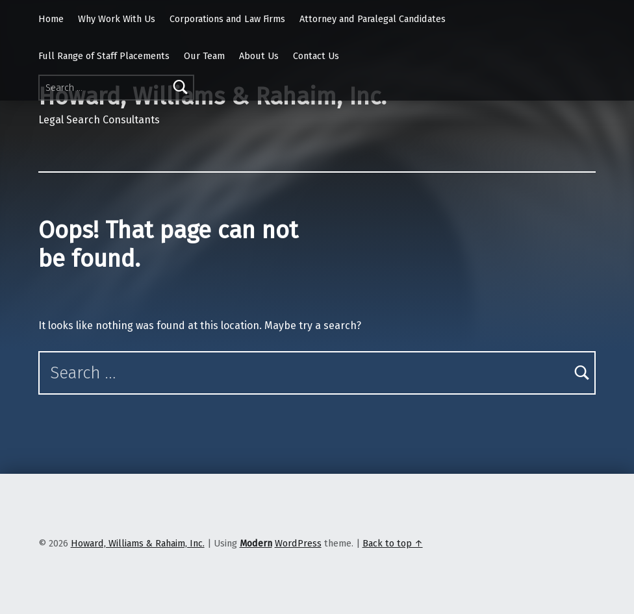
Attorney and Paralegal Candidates (372, 19)
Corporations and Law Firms (227, 19)
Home (51, 19)
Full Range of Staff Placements (104, 56)
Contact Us (316, 56)
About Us (259, 56)
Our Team (204, 56)
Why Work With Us (116, 19)
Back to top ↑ (392, 543)
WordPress (298, 543)
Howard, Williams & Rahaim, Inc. (138, 543)
